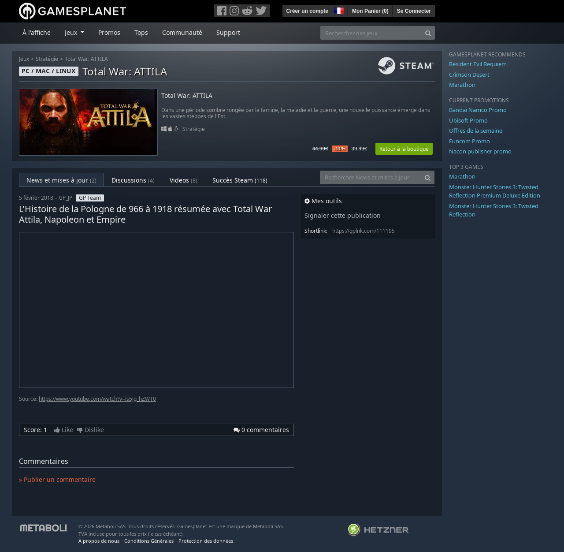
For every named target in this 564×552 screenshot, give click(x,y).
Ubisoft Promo (468, 120)
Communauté (182, 32)
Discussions (133, 180)
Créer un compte (307, 11)
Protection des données (205, 540)
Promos (109, 32)
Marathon (462, 85)
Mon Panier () (370, 11)
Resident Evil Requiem (478, 64)
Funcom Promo (469, 141)
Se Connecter (414, 11)
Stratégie (47, 59)
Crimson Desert (469, 74)
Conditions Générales (149, 540)
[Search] (428, 33)
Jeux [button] (72, 32)
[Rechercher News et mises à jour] (370, 177)
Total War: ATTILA (86, 59)
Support (228, 32)
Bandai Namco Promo (478, 110)
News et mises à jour (61, 180)
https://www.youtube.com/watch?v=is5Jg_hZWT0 (97, 398)
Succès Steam (239, 180)
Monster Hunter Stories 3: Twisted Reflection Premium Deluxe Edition (494, 191)
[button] (338, 9)
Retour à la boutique (404, 149)
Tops (141, 32)
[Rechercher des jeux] (371, 33)
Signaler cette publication (342, 215)
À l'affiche (36, 32)
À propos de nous (98, 540)
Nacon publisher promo (480, 151)
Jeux (24, 59)
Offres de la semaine (475, 130)
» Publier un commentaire (57, 479)
